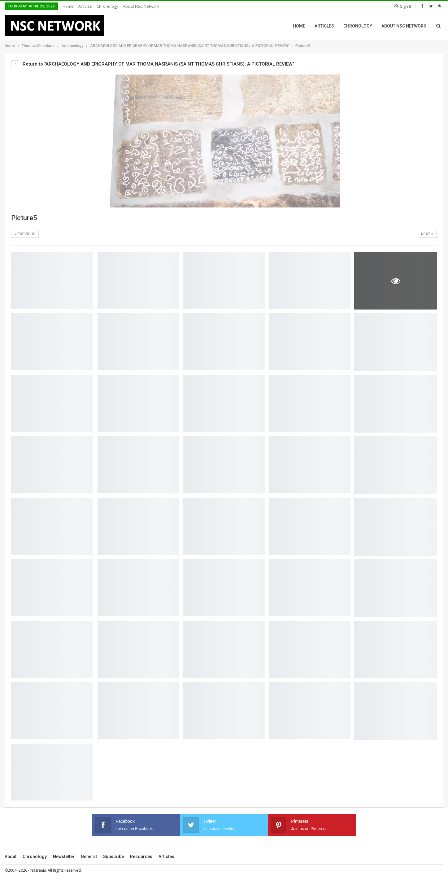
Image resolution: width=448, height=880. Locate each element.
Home (68, 6)
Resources (141, 856)
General (89, 856)
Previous (25, 234)
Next (427, 234)
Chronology (107, 6)
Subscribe (113, 856)
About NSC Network (141, 6)
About (10, 856)
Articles (85, 6)
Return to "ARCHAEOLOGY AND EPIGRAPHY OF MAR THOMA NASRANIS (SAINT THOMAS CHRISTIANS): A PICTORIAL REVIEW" (152, 64)
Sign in (403, 6)
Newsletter (64, 856)
